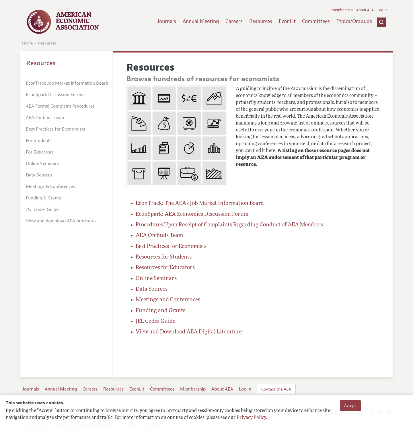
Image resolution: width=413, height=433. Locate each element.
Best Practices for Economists (55, 129)
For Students (39, 140)
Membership (342, 10)
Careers (234, 21)
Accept (350, 405)
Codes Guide (42, 209)
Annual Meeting (201, 21)
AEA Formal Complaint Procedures (60, 106)
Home (27, 43)
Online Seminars (42, 163)
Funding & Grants (43, 198)
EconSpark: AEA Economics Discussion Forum (192, 214)
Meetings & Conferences (50, 186)
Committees (316, 21)
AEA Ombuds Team (45, 118)
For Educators (40, 152)
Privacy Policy (251, 417)
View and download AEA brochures (61, 221)
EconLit (287, 21)
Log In (382, 10)
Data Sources (39, 175)
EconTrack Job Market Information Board (67, 83)
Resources (260, 21)
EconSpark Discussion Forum (55, 95)
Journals (166, 21)
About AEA (365, 10)
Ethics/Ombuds (354, 21)
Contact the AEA (276, 389)
